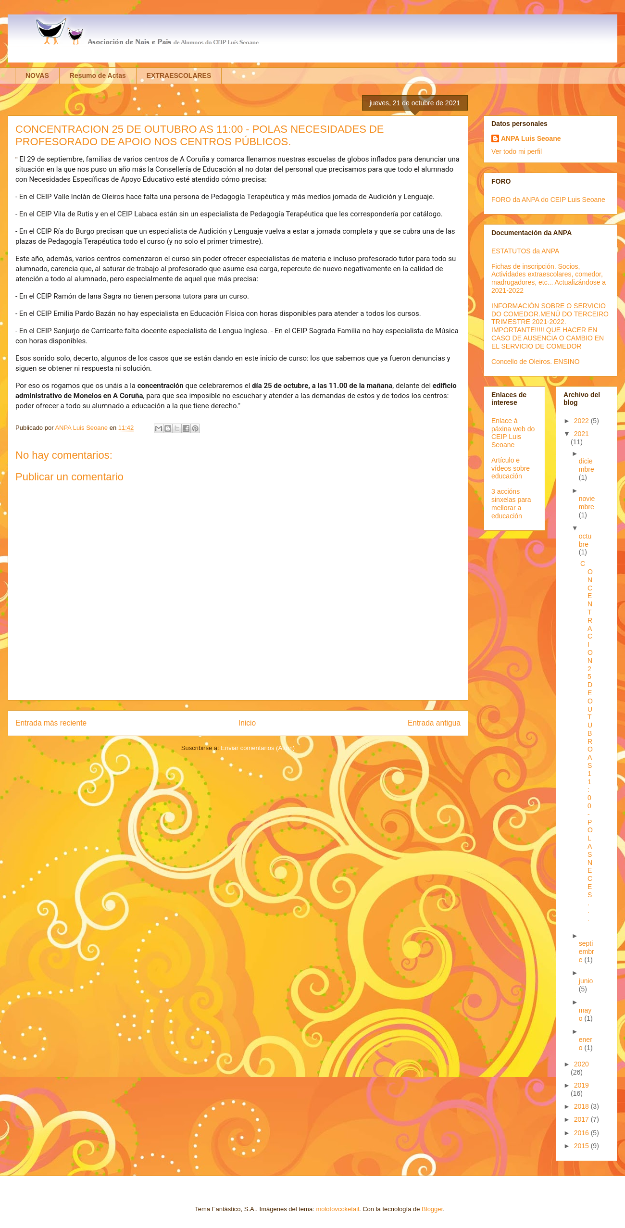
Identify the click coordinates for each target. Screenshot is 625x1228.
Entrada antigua (434, 723)
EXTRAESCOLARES (179, 75)
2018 (582, 1106)
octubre (585, 540)
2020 (581, 1064)
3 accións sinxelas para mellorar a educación (511, 503)
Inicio (247, 723)
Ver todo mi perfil (516, 151)
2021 (581, 434)
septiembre (586, 952)
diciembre (586, 465)
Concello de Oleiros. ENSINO (535, 361)
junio (586, 981)
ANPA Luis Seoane (531, 138)
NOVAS (37, 75)
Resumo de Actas (98, 75)
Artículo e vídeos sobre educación (510, 468)
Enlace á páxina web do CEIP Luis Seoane (513, 433)
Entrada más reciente (51, 723)
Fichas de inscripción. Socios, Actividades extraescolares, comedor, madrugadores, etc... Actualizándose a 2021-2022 (548, 278)
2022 (582, 421)
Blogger (432, 1209)
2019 (581, 1085)
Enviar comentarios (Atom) (258, 748)
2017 (582, 1119)
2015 (582, 1146)
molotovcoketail (337, 1209)
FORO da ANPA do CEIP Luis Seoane (548, 199)
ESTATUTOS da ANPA (525, 251)
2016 (582, 1133)
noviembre (587, 503)
